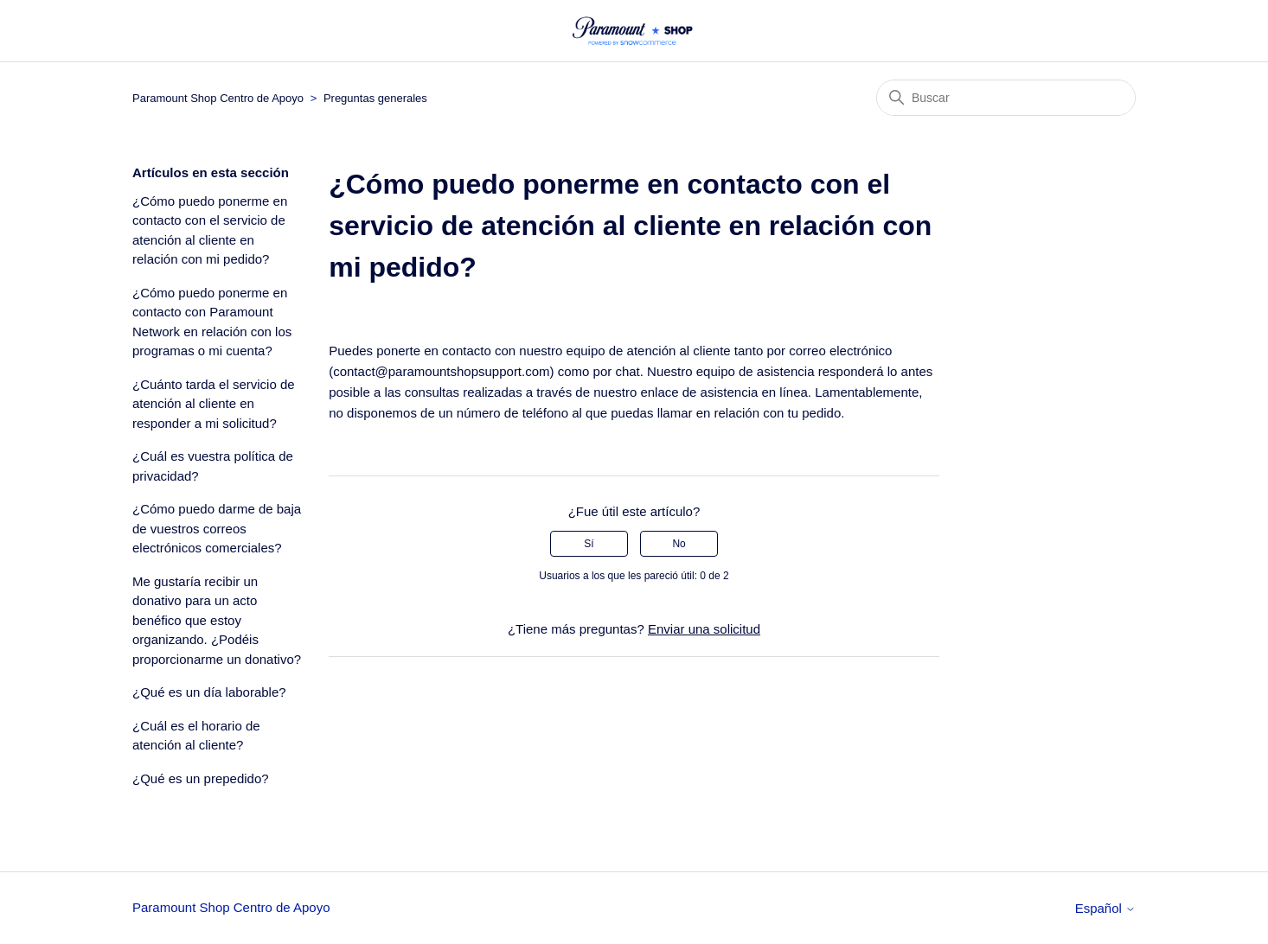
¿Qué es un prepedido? (200, 778)
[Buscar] (1006, 97)
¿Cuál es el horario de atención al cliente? (196, 735)
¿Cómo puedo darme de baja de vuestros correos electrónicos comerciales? (216, 528)
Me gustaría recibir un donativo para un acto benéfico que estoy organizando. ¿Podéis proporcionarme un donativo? (216, 620)
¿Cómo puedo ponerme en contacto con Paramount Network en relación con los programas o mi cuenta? (211, 322)
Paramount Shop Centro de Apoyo (218, 98)
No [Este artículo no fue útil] (678, 544)
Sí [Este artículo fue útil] (588, 544)
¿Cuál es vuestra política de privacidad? (212, 466)
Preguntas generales (375, 98)
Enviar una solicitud (704, 629)
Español (1105, 908)
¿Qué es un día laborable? (209, 692)
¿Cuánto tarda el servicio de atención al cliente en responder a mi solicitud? (213, 404)
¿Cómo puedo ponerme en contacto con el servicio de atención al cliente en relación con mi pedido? (209, 230)
